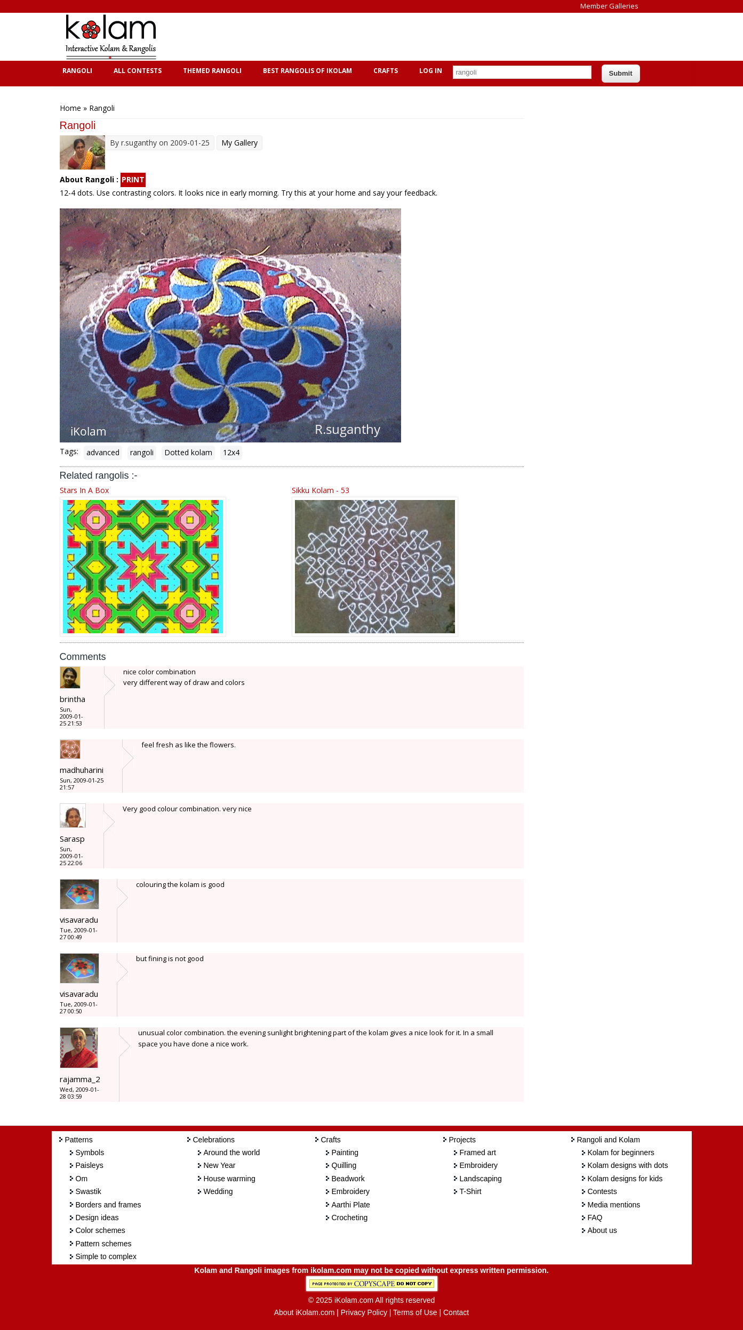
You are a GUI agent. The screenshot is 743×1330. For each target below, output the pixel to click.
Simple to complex (106, 1256)
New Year (220, 1165)
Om (82, 1178)
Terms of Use (415, 1312)
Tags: (69, 451)
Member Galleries (609, 6)
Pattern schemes (104, 1243)
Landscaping (481, 1178)
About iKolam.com (304, 1312)
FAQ (595, 1217)
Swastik (88, 1191)
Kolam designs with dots (628, 1165)
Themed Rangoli (211, 70)
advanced (102, 452)
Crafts (384, 70)
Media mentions (614, 1204)
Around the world (232, 1152)
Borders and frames (108, 1204)
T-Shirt (471, 1191)
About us (602, 1230)
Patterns (79, 1139)
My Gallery (239, 143)
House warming (229, 1178)
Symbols (90, 1152)
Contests (602, 1191)
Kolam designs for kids (625, 1178)
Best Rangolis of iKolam (306, 70)
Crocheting (350, 1217)
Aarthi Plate (351, 1204)
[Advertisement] (363, 37)
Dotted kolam (188, 452)
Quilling (344, 1165)
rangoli (142, 452)
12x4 (231, 452)
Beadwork (348, 1178)
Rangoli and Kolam (608, 1139)
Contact (456, 1312)
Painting (345, 1152)
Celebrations (214, 1139)
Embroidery (351, 1191)
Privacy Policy (364, 1312)
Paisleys (89, 1165)
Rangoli (76, 70)
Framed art (478, 1152)
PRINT (133, 179)
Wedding (218, 1191)
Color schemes (100, 1230)
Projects (462, 1139)
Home (70, 108)
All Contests (136, 70)
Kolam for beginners (621, 1152)
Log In (430, 70)
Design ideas (97, 1217)
